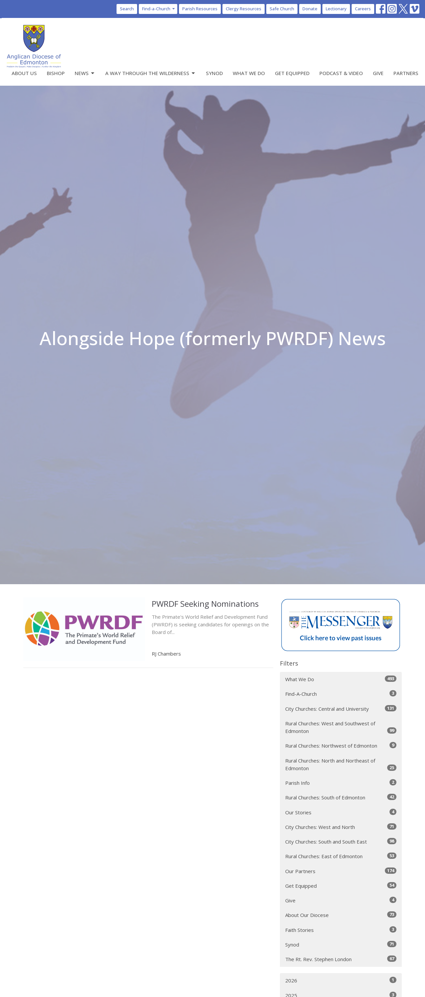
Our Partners (340, 870)
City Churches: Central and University (340, 708)
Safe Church (282, 9)
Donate (309, 9)
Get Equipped (292, 73)
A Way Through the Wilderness (150, 73)
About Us (24, 73)
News (85, 73)
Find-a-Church (159, 9)
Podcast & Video (341, 73)
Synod (214, 73)
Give (378, 73)
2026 (340, 980)
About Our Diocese (340, 914)
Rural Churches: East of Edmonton (340, 856)
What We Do (249, 73)
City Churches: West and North (340, 826)
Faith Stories (340, 929)
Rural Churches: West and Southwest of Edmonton (340, 727)
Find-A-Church (340, 693)
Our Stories (340, 812)
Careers (363, 9)
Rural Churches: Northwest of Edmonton (340, 745)
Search (127, 9)
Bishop (56, 73)
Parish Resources (199, 9)
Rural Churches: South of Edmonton (340, 797)
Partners (405, 73)
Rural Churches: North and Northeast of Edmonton (340, 764)
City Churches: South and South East (340, 841)
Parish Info (340, 782)
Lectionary (336, 9)
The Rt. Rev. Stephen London (340, 958)
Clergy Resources (243, 9)
